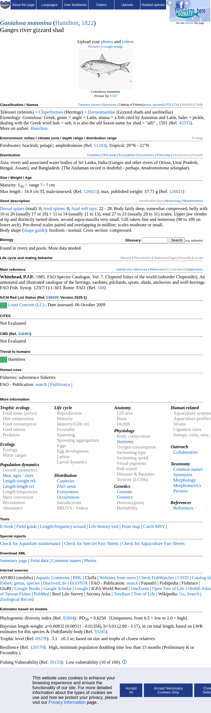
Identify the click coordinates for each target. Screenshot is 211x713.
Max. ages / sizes (18, 475)
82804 (68, 618)
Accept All (131, 690)
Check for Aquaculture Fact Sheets (153, 543)
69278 (41, 638)
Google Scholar (58, 588)
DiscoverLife (55, 583)
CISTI (183, 577)
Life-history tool (103, 526)
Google (81, 588)
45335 (184, 122)
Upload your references (131, 269)
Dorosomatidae (102, 112)
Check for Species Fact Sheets (91, 543)
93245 (100, 631)
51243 (99, 145)
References (157, 269)
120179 (37, 647)
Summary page (13, 560)
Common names (89, 104)
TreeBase (122, 593)
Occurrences (145, 155)
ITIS (169, 104)
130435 (52, 297)
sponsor (189, 23)
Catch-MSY (154, 526)
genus (147, 104)
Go (182, 593)
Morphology (173, 200)
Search (193, 593)
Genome (124, 491)
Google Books (27, 588)
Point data (39, 560)
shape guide (34, 230)
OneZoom (140, 588)
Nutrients (125, 441)
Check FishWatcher (156, 577)
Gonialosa (13, 23)
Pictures (94, 46)
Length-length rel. (19, 486)
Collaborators (194, 269)
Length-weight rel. (19, 480)
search (41, 384)
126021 (90, 191)
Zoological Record (17, 599)
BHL (77, 577)
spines (19, 208)
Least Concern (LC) (26, 304)
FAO (113, 96)
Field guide (27, 526)
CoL (176, 104)
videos (128, 41)
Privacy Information (67, 702)
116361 (24, 334)
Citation (101, 5)
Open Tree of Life (168, 588)
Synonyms (109, 104)
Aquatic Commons (53, 577)
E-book (6, 526)
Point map (163, 155)
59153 (55, 662)
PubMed (41, 593)
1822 (87, 23)
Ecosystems (127, 155)
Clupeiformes (51, 112)
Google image (113, 46)
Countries (93, 155)
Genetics (125, 497)
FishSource (60, 384)
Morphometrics (193, 200)
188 (100, 287)
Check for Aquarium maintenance (30, 543)
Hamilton (66, 23)
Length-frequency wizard (63, 526)
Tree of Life (144, 593)
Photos (90, 560)
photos (107, 41)
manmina (39, 23)
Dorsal (6, 208)
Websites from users (118, 577)
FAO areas (109, 155)
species (158, 104)
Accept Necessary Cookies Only (168, 690)
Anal (47, 208)
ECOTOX (79, 583)
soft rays (89, 208)
